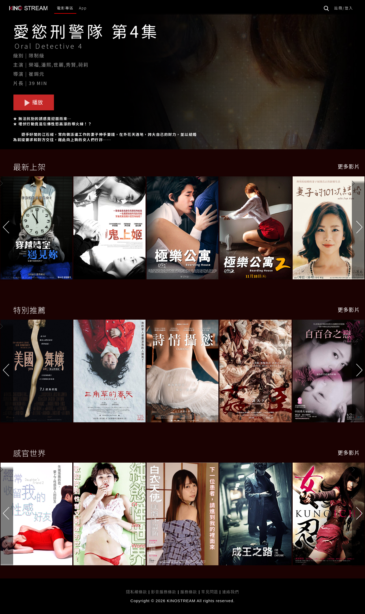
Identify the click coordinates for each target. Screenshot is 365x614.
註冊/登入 (343, 8)
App (83, 8)
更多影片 (349, 166)
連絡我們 (230, 592)
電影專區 (65, 8)
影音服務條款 (163, 592)
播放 (33, 102)
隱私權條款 (136, 592)
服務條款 (189, 592)
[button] (358, 229)
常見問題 (209, 592)
